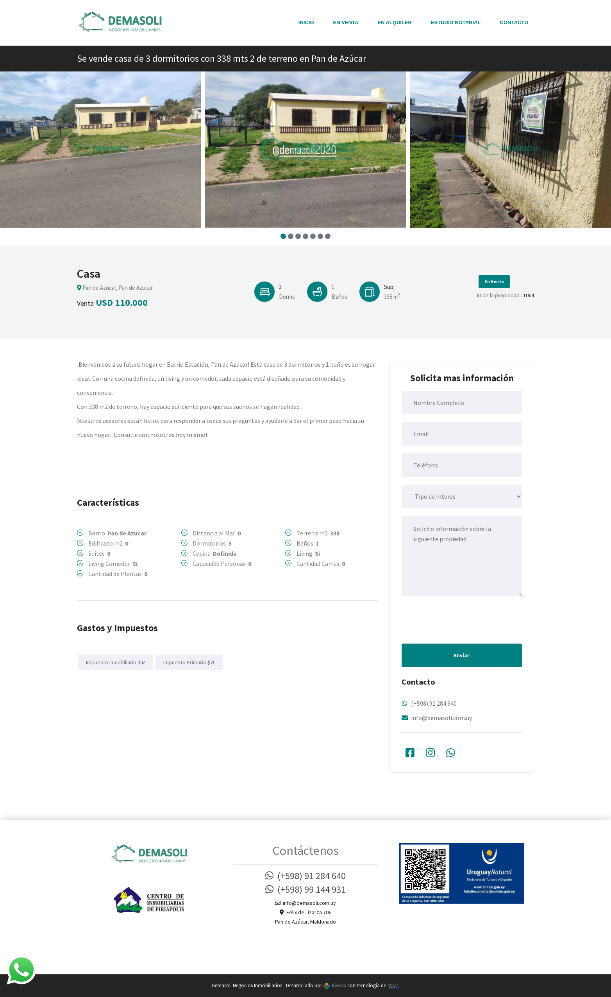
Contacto (514, 22)
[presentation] (461, 619)
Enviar (462, 655)
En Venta (346, 22)
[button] (283, 236)
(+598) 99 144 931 (305, 889)
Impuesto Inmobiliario (115, 662)
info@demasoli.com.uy (441, 718)
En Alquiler (394, 22)
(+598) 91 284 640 (434, 703)
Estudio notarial (456, 22)
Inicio (306, 22)
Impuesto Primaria (189, 662)
